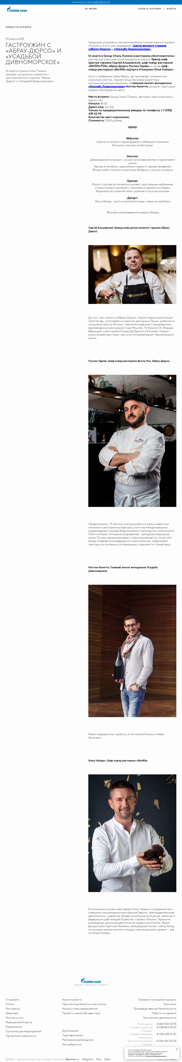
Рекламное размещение (77, 1039)
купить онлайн (149, 8)
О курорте (12, 999)
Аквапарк (12, 1013)
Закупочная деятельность (159, 1017)
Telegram (87, 1059)
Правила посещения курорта (157, 999)
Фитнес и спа (14, 1017)
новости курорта (19, 27)
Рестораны (13, 1008)
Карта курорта (72, 999)
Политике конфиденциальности (156, 1056)
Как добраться (71, 1044)
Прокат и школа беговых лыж (81, 1013)
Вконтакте (72, 1059)
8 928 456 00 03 (166, 1041)
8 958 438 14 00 (166, 1034)
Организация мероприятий (23, 1031)
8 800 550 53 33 (101, 2)
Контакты (170, 1004)
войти (171, 8)
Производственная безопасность (154, 1008)
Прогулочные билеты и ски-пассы (84, 1004)
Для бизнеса (70, 1030)
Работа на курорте (164, 1013)
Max (98, 1059)
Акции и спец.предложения (80, 1008)
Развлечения (14, 1026)
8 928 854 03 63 (166, 1027)
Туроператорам (72, 1035)
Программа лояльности (21, 1035)
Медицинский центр (19, 1022)
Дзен (107, 1059)
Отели (10, 1004)
